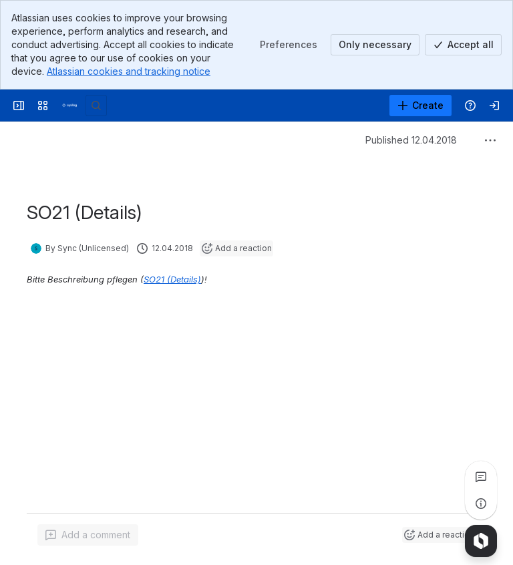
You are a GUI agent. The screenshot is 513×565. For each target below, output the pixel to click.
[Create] (420, 105)
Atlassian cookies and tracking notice (128, 71)
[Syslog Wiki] (69, 105)
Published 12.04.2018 (411, 140)
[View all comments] (481, 477)
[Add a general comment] (87, 535)
